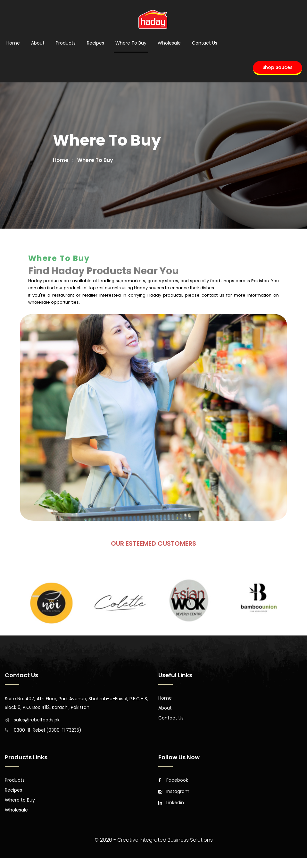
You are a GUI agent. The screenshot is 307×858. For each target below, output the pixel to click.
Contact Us (204, 43)
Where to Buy (130, 43)
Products (66, 43)
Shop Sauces (277, 67)
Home (13, 43)
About (38, 43)
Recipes (95, 43)
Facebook (173, 780)
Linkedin (171, 802)
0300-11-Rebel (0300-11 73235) (47, 730)
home (60, 160)
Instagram (173, 791)
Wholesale (169, 43)
